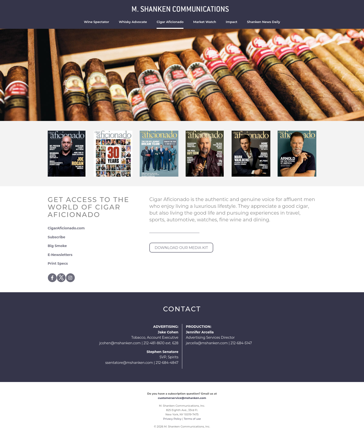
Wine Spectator (96, 22)
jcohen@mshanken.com (120, 343)
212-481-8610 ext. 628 (161, 343)
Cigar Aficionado (170, 22)
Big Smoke (57, 246)
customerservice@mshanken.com (182, 398)
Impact (231, 22)
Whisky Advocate (133, 22)
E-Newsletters (60, 255)
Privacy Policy (172, 418)
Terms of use (192, 418)
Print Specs (58, 263)
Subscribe (56, 237)
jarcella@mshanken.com (207, 343)
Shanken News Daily (263, 22)
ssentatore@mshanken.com (129, 362)
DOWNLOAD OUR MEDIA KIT (181, 247)
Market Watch (204, 22)
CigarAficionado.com (66, 228)
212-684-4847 (167, 362)
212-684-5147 (241, 343)
